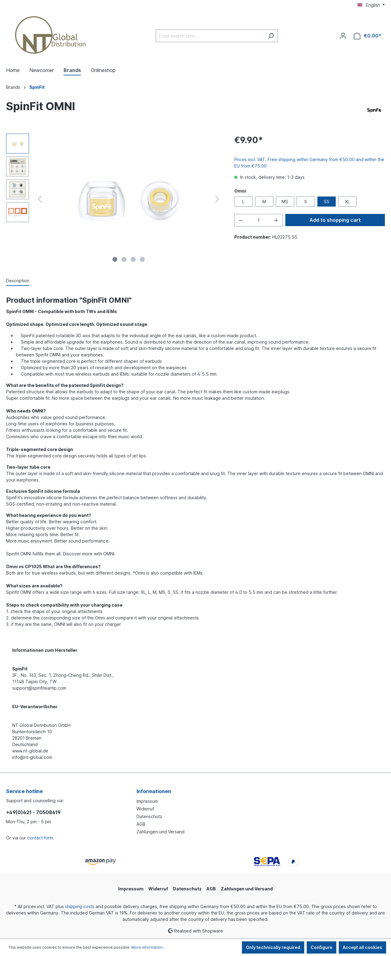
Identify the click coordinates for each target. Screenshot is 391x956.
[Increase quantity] (276, 220)
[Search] (271, 36)
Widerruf (145, 808)
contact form (40, 837)
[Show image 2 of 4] (124, 259)
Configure (321, 947)
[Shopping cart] (367, 36)
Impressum (147, 801)
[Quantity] (258, 220)
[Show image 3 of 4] (133, 259)
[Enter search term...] (210, 36)
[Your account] (343, 35)
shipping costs (79, 906)
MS (285, 201)
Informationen (154, 791)
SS (326, 201)
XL (347, 201)
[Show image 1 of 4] (114, 259)
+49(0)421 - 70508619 (33, 812)
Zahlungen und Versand (161, 831)
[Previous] (39, 199)
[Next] (217, 199)
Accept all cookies (362, 947)
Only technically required (273, 947)
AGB (141, 824)
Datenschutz (149, 816)
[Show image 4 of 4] (142, 259)
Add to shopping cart (335, 220)
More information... (148, 947)
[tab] (17, 281)
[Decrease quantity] (240, 220)
